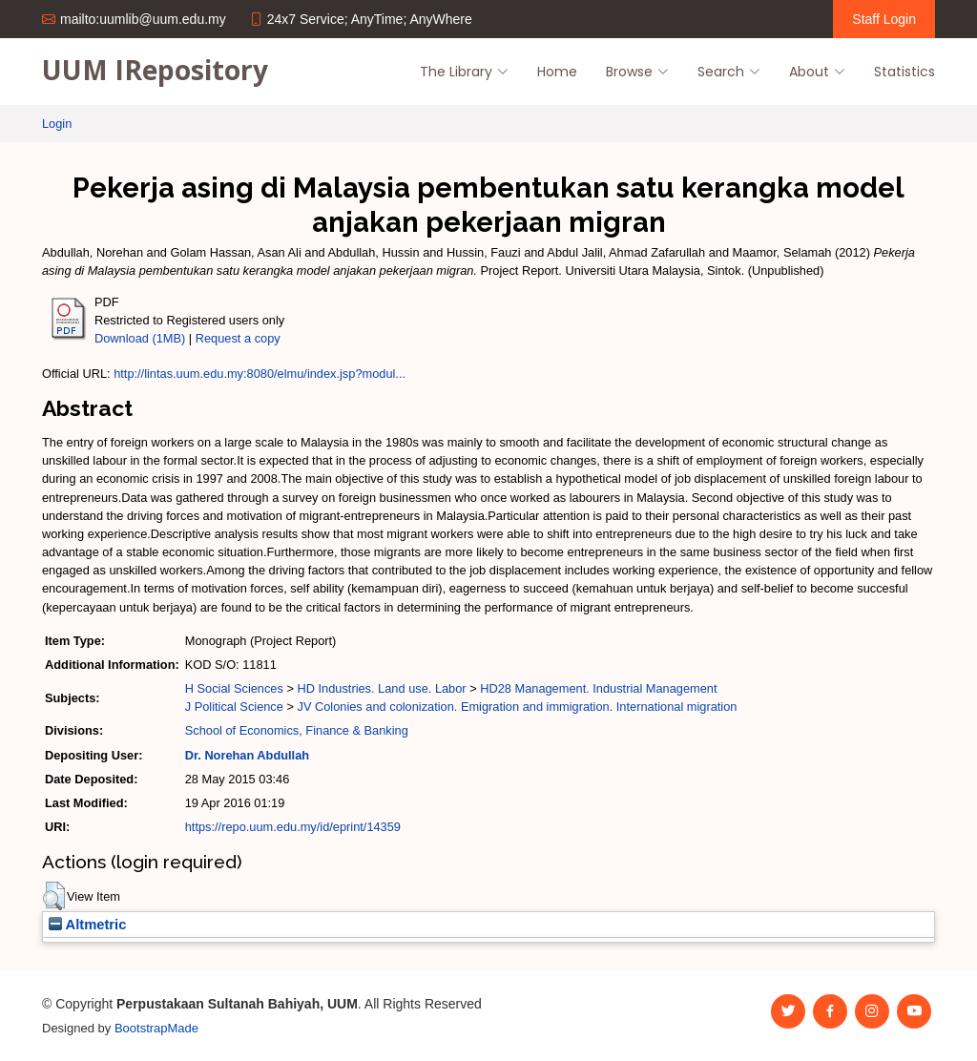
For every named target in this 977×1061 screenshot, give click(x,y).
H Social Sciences (234, 688)
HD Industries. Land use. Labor (381, 688)
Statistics (904, 71)
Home (557, 71)
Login (57, 123)
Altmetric (87, 924)
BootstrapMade (156, 1028)
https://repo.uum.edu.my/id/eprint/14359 (293, 827)
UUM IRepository (155, 70)
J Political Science (234, 706)
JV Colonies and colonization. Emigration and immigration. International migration (517, 706)
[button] (54, 896)
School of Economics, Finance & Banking (296, 730)
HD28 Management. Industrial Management (598, 688)
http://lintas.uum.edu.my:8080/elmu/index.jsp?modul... (259, 373)
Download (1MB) (139, 338)
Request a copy (238, 338)
